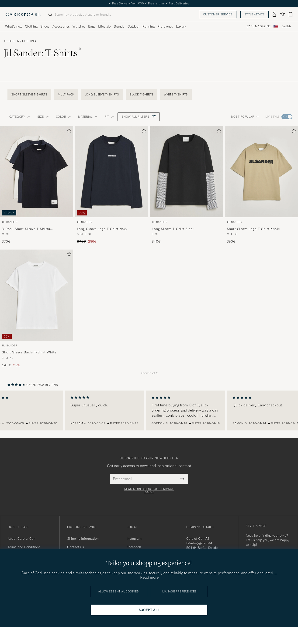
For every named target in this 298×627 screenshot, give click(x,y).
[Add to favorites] (68, 131)
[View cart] (290, 14)
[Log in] (274, 14)
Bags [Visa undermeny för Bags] (91, 26)
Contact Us (75, 547)
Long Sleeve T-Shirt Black (173, 229)
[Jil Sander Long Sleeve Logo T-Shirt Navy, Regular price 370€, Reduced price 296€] (111, 185)
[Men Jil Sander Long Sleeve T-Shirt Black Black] (186, 172)
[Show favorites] (282, 14)
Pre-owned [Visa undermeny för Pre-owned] (165, 26)
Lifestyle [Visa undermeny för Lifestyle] (104, 26)
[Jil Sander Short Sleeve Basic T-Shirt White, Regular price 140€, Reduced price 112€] (36, 308)
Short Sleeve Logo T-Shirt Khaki (253, 229)
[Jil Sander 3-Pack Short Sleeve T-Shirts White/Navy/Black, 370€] (36, 185)
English (286, 26)
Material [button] (87, 116)
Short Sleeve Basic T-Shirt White (29, 352)
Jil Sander (11, 41)
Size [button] (43, 116)
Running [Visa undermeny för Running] (148, 26)
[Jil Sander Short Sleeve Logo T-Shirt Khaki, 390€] (261, 185)
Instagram (134, 538)
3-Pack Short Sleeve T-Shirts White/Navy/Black (26, 229)
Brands (119, 26)
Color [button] (63, 116)
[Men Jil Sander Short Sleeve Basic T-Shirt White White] (36, 295)
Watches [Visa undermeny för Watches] (79, 26)
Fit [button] (109, 116)
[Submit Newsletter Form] (182, 479)
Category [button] (19, 116)
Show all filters (138, 116)
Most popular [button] (245, 116)
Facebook (134, 547)
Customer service (217, 14)
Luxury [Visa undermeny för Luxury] (181, 26)
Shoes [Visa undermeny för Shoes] (44, 26)
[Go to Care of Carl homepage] (23, 14)
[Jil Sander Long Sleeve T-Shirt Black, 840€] (186, 185)
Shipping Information (83, 538)
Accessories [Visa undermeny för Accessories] (61, 26)
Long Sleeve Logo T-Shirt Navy (102, 229)
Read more (149, 577)
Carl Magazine (259, 26)
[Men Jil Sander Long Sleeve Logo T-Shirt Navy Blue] (111, 172)
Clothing (29, 41)
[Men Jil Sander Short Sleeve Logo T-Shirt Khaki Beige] (261, 172)
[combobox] (286, 26)
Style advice (254, 14)
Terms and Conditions (24, 547)
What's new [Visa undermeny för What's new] (13, 26)
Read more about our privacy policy (149, 490)
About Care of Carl (22, 538)
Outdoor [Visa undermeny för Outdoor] (134, 26)
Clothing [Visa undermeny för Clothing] (31, 26)
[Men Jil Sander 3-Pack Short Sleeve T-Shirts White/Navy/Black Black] (36, 172)
